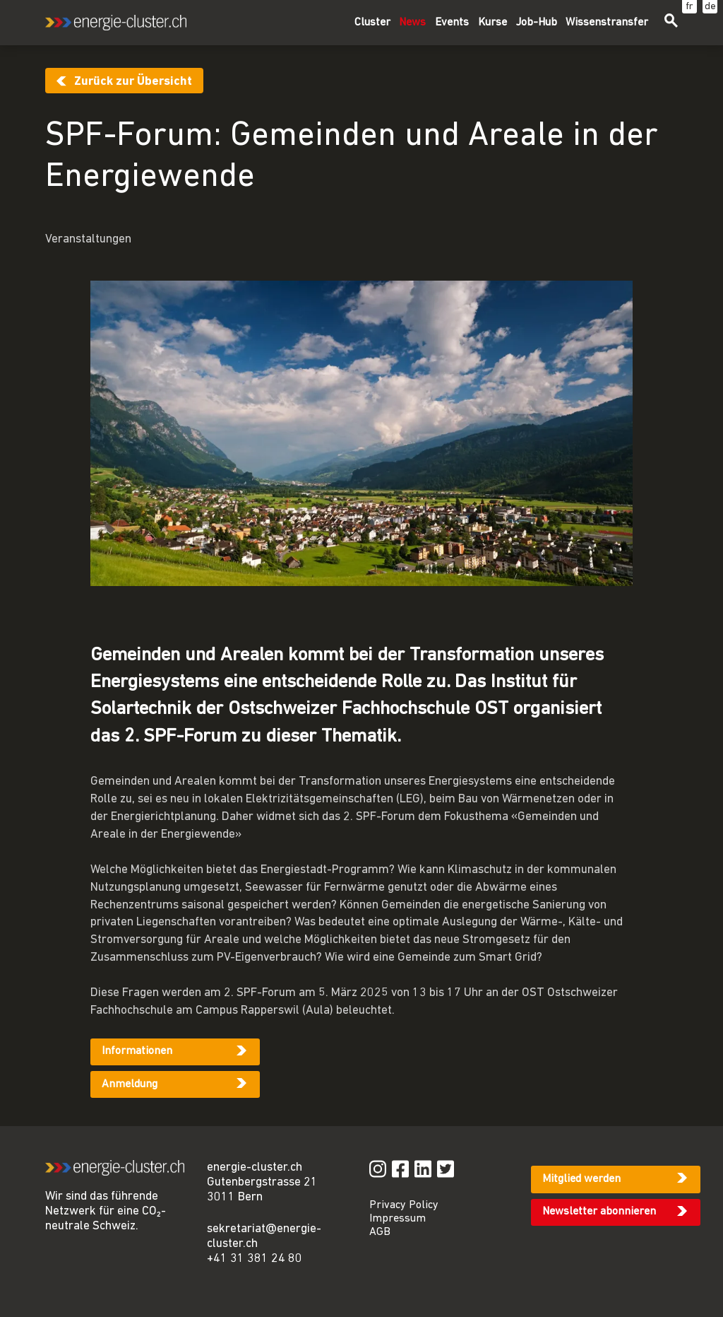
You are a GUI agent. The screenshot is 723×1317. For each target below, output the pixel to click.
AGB (379, 1232)
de (710, 6)
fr (689, 6)
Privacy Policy (403, 1205)
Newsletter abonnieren (599, 1211)
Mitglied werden (581, 1179)
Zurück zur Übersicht (133, 82)
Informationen (137, 1051)
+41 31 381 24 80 (254, 1259)
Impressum (397, 1218)
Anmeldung (129, 1084)
